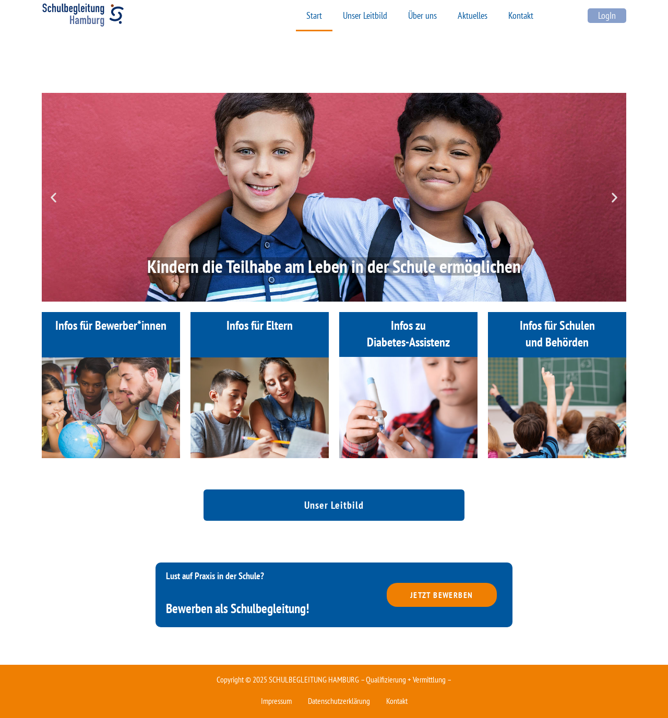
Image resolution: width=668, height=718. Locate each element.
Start (314, 15)
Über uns (422, 15)
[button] (53, 197)
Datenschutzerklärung (339, 701)
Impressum (276, 701)
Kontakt (520, 15)
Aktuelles (472, 15)
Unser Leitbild (365, 15)
